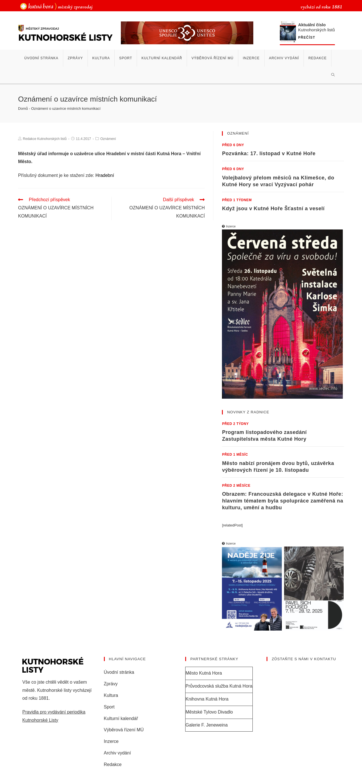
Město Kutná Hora (204, 673)
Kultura (111, 695)
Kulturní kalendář (121, 718)
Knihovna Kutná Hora (207, 699)
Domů (23, 108)
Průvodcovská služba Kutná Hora (219, 686)
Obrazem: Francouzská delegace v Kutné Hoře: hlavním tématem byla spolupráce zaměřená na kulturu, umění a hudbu (282, 500)
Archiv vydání (117, 753)
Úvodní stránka (119, 672)
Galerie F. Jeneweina (207, 725)
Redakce (113, 764)
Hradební (104, 175)
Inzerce (111, 741)
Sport (109, 707)
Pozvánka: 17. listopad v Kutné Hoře (268, 153)
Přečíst (306, 38)
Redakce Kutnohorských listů (45, 139)
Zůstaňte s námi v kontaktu (304, 659)
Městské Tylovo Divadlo (209, 712)
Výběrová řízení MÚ (124, 729)
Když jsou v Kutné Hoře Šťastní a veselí (273, 208)
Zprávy (111, 683)
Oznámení (108, 139)
